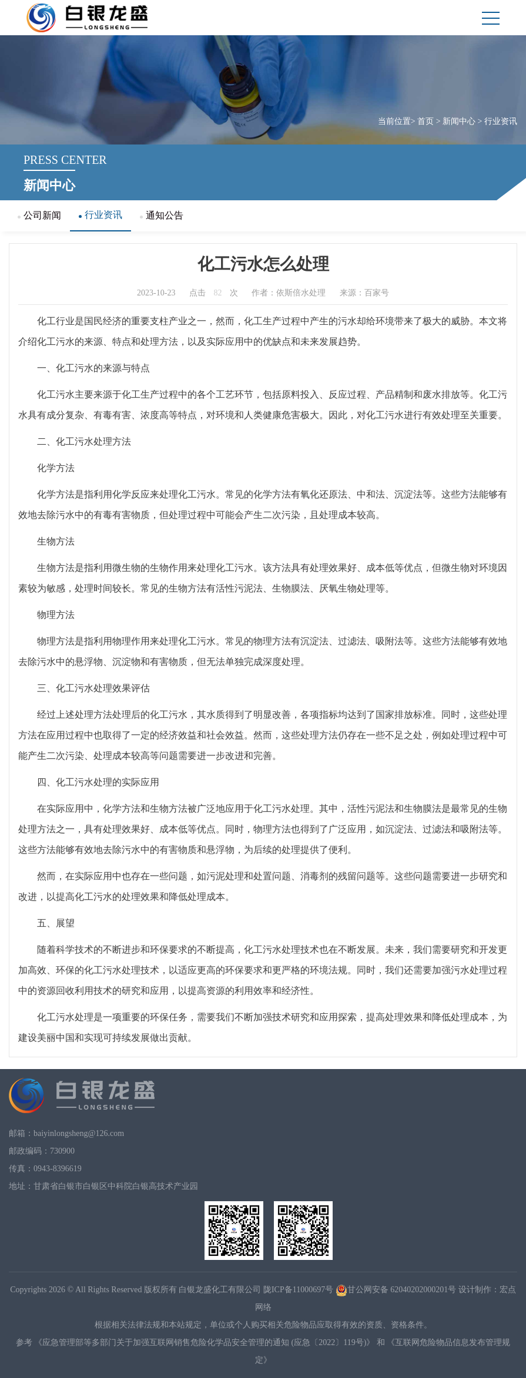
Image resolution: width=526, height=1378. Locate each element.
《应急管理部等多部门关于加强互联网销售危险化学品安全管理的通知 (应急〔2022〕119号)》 (204, 1342)
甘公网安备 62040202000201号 (396, 1289)
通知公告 (161, 215)
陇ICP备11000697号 (298, 1289)
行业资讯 (500, 121)
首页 (425, 121)
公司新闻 (39, 215)
